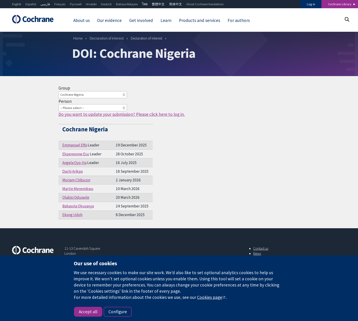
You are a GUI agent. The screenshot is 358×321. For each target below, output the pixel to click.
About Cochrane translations (205, 4)
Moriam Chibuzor (76, 180)
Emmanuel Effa (74, 145)
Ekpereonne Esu (75, 154)
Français (59, 4)
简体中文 (175, 4)
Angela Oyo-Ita (74, 162)
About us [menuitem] (81, 20)
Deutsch (106, 4)
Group (64, 88)
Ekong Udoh (72, 214)
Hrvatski (91, 4)
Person (65, 101)
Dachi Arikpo (72, 171)
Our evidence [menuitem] (109, 20)
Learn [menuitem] (166, 20)
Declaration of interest (107, 38)
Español (31, 4)
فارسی (45, 4)
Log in (311, 4)
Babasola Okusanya (78, 206)
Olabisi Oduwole (75, 197)
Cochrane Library (339, 4)
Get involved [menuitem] (141, 20)
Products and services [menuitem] (199, 20)
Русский (76, 4)
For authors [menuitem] (239, 20)
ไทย (144, 4)
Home (78, 38)
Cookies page (209, 297)
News (257, 253)
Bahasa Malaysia (127, 4)
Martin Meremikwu (77, 188)
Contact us (260, 248)
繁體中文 (158, 4)
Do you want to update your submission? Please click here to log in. (121, 114)
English (16, 4)
